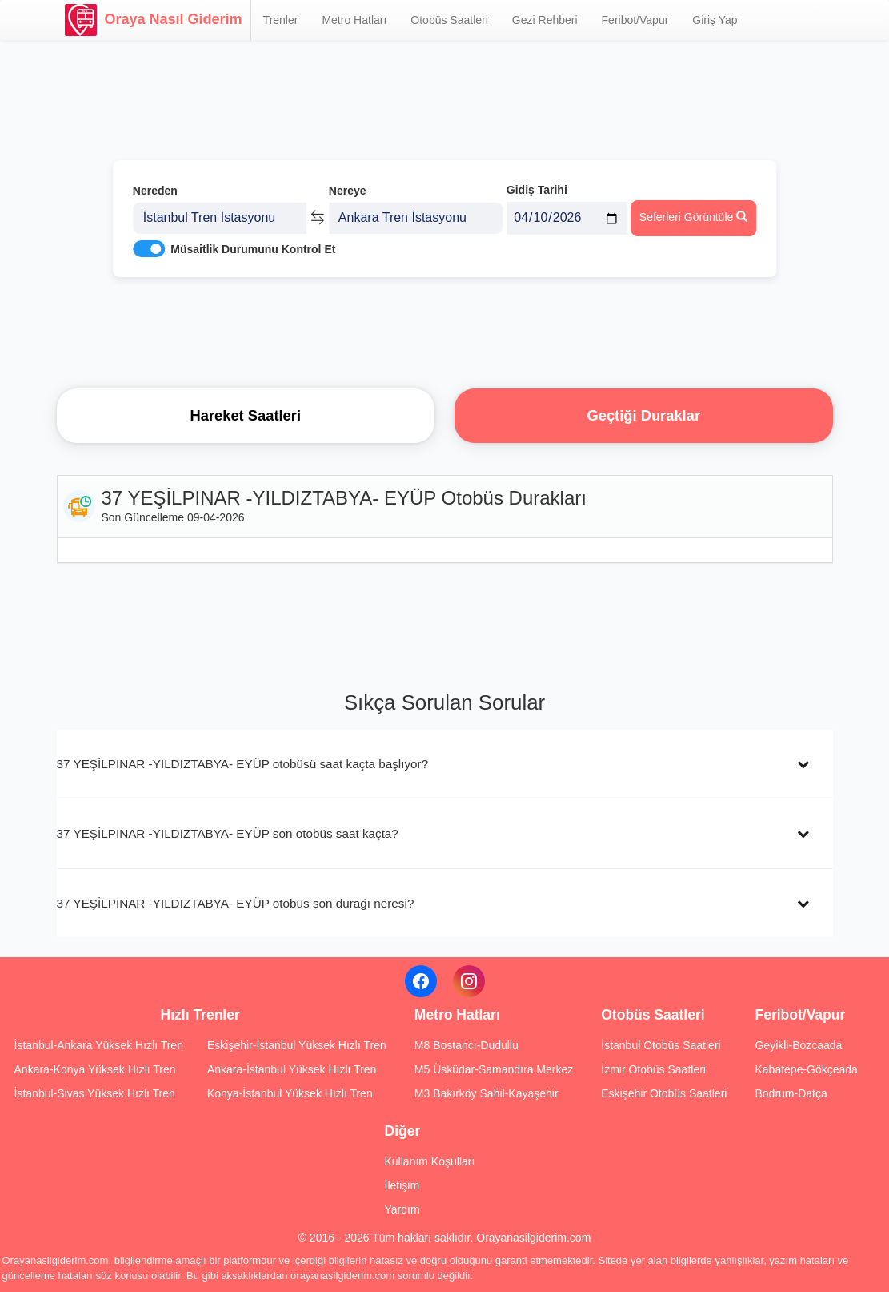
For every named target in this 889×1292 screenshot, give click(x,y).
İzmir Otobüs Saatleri (653, 1069)
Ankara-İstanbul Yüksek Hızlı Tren (291, 1069)
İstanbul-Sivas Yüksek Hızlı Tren (94, 1093)
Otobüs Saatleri (449, 20)
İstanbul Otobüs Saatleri (660, 1045)
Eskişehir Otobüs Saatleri (664, 1093)
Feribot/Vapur (635, 20)
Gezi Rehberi (545, 20)
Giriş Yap (714, 20)
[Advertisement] (445, 332)
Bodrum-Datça (791, 1093)
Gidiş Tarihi (537, 189)
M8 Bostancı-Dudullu (466, 1045)
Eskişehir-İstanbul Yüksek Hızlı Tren (296, 1045)
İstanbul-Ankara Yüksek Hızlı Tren (98, 1045)
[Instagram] (469, 981)
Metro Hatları (354, 20)
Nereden (155, 190)
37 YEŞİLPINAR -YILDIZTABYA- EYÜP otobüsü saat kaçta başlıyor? (243, 764)
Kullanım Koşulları (430, 1161)
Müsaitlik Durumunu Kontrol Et (252, 249)
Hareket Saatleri (245, 415)
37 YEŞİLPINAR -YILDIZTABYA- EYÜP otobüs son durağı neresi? (235, 903)
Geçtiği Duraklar (643, 415)
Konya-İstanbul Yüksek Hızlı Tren (290, 1093)
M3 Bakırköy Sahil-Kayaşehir (486, 1093)
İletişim (402, 1185)
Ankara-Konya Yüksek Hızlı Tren (95, 1069)
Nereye (347, 190)
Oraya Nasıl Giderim (153, 20)
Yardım (402, 1209)
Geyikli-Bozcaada (798, 1045)
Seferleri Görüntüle (693, 217)
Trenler (280, 20)
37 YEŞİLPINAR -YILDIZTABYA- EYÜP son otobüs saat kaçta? (227, 833)
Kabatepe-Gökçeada (806, 1069)
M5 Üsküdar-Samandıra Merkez (493, 1069)
